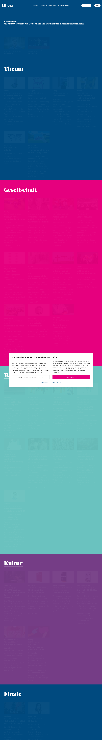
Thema (13, 69)
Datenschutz (46, 382)
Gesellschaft (20, 190)
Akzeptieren (71, 377)
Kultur (13, 554)
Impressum (56, 382)
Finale (12, 685)
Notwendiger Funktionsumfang (30, 377)
